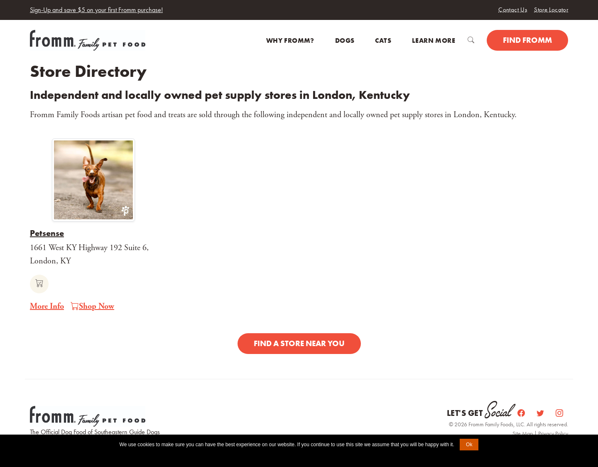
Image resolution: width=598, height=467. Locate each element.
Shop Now (92, 306)
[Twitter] (541, 413)
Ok (469, 444)
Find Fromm (527, 40)
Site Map (523, 433)
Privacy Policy (553, 433)
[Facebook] (522, 413)
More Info (47, 306)
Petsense (47, 233)
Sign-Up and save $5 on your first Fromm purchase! (96, 9)
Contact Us (512, 9)
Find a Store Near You (299, 343)
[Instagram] (559, 413)
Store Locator (551, 9)
